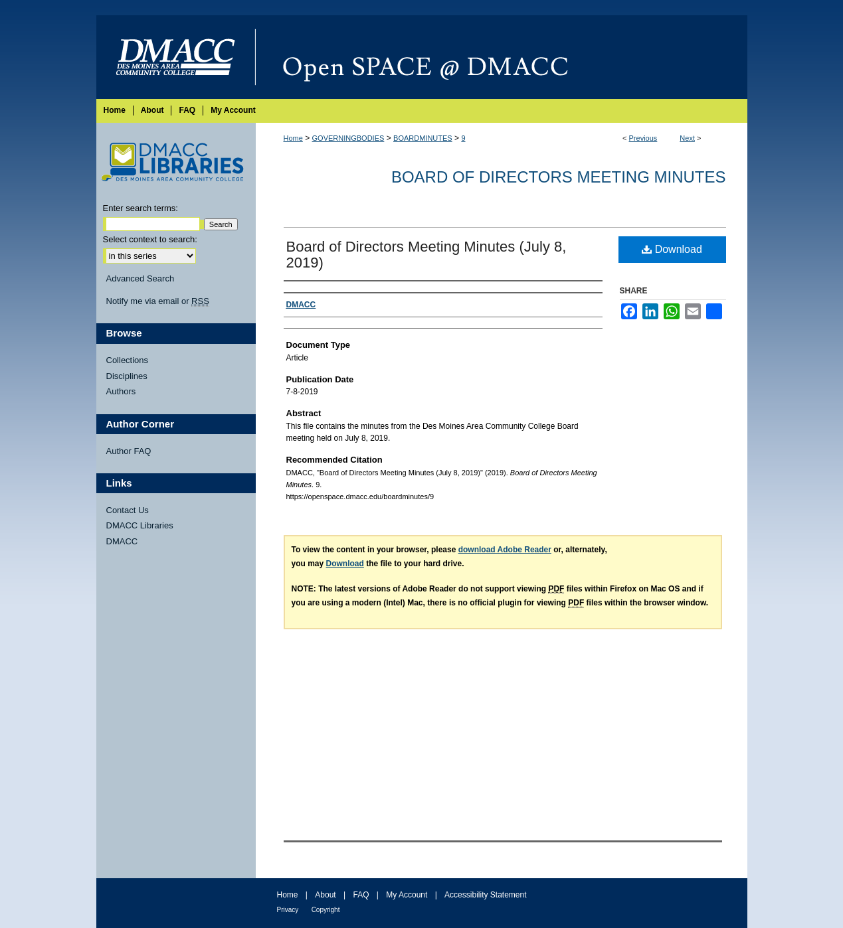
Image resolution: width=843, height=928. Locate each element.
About (325, 894)
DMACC (122, 541)
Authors (121, 391)
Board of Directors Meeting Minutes (558, 177)
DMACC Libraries (139, 525)
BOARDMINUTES (422, 138)
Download (672, 249)
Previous (643, 138)
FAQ (361, 894)
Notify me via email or (157, 301)
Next (687, 138)
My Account (406, 894)
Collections (127, 360)
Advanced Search (140, 278)
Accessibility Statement (485, 894)
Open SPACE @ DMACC (501, 57)
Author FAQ (128, 451)
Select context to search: (150, 239)
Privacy (288, 909)
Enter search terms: (140, 208)
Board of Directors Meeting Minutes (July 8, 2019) (426, 254)
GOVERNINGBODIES (348, 138)
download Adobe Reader (504, 549)
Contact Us (127, 510)
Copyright (326, 909)
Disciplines (126, 376)
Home (293, 138)
